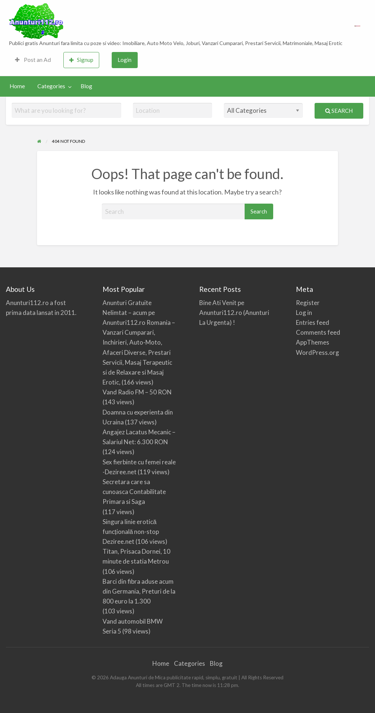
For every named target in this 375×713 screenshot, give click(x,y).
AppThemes (312, 342)
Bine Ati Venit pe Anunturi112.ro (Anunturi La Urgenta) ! (234, 312)
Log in (304, 312)
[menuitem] (33, 60)
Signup (81, 59)
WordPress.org (317, 352)
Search (339, 110)
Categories (51, 86)
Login (124, 59)
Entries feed (312, 322)
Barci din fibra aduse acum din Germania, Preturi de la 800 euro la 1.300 (139, 591)
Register (308, 303)
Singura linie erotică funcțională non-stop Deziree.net (131, 531)
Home (17, 86)
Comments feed (318, 332)
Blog (86, 86)
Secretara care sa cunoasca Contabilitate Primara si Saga (134, 491)
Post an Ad (33, 59)
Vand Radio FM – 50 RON (137, 392)
